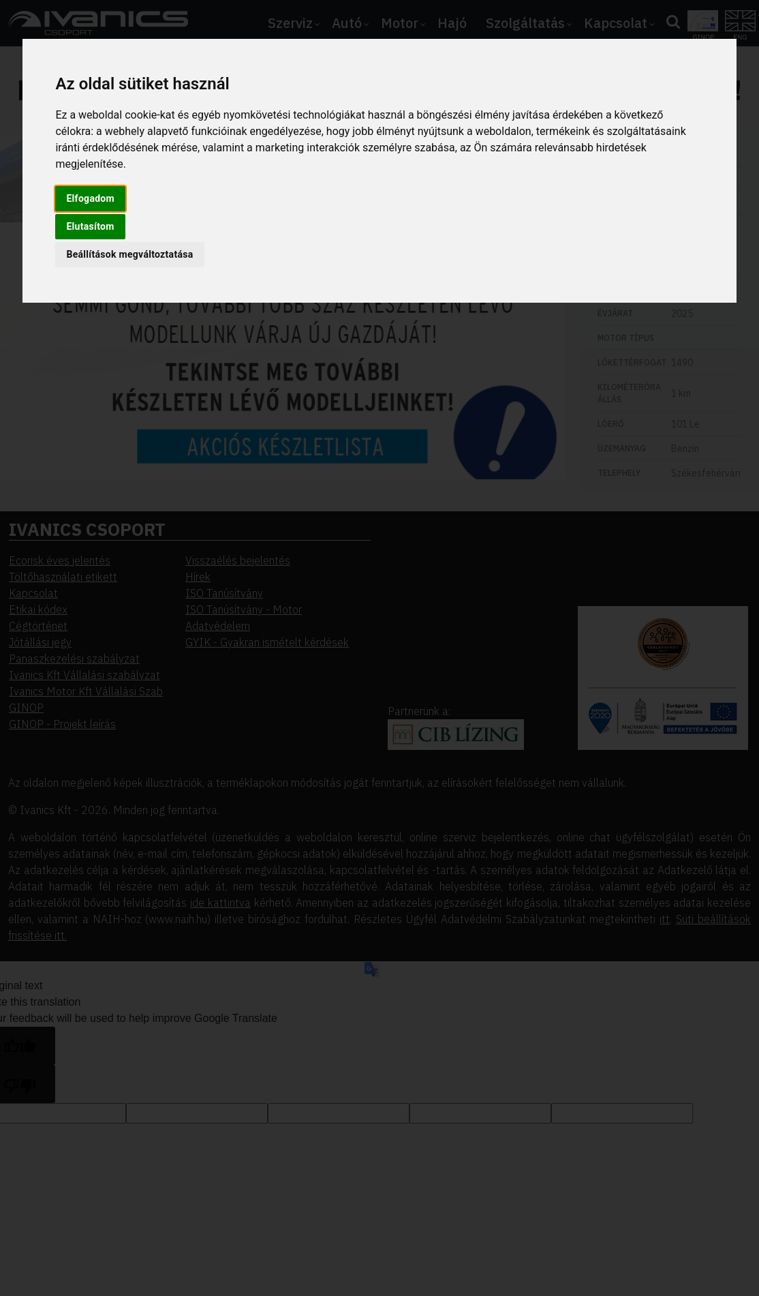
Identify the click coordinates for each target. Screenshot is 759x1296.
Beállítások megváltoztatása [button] (129, 254)
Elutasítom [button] (90, 226)
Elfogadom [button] (90, 198)
